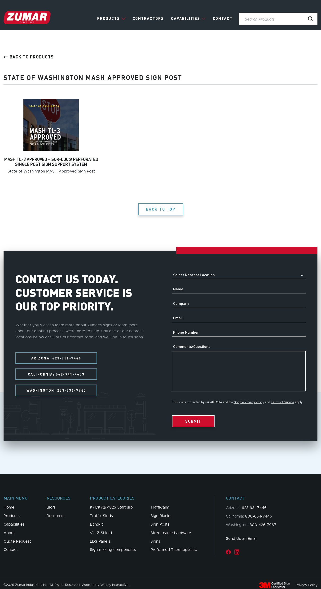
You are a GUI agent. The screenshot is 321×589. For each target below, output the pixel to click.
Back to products (29, 56)
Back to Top (162, 205)
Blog (51, 503)
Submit (193, 417)
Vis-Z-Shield (101, 529)
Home (9, 503)
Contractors (148, 18)
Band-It (96, 521)
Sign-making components (113, 546)
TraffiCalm (159, 503)
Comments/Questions (191, 342)
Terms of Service (282, 398)
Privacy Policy (306, 581)
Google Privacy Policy (249, 398)
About (9, 529)
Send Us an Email (241, 535)
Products (108, 18)
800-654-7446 (258, 512)
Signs (155, 538)
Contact (223, 18)
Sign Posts (159, 521)
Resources (56, 512)
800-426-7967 (263, 521)
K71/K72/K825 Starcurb (111, 503)
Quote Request (17, 538)
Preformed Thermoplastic (173, 546)
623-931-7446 (254, 504)
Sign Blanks (160, 512)
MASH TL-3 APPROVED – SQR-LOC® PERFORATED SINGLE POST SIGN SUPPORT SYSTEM (51, 161)
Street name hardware (170, 529)
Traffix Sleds (101, 512)
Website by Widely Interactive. (105, 581)
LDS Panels (100, 538)
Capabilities (185, 18)
